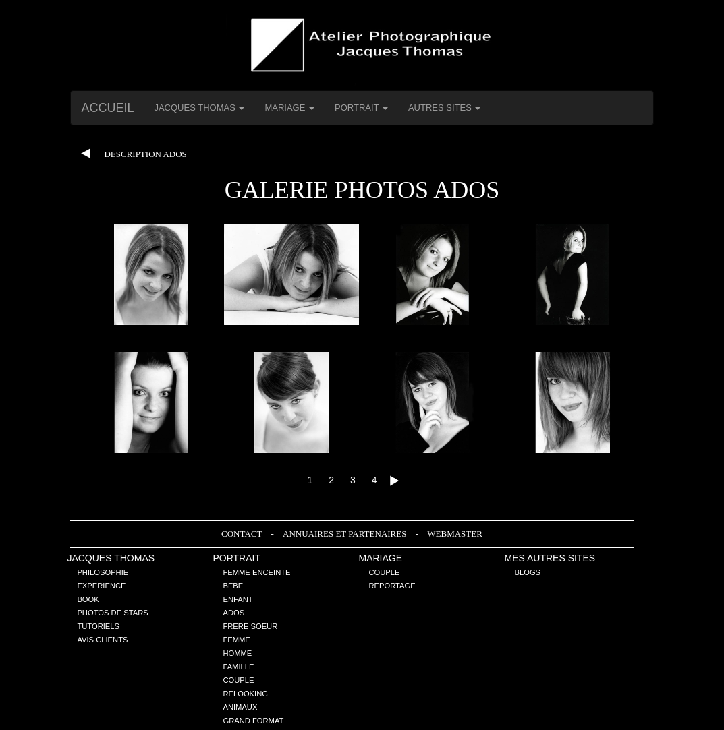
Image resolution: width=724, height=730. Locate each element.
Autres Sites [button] (444, 107)
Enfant (237, 599)
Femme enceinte (256, 572)
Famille (238, 667)
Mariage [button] (289, 107)
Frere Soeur (250, 626)
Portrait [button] (361, 107)
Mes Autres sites (550, 558)
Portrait (236, 558)
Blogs (528, 572)
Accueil (107, 108)
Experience (101, 586)
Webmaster (454, 533)
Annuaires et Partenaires (346, 533)
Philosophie (102, 572)
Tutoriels (98, 626)
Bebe (233, 586)
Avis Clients (102, 640)
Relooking (245, 694)
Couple (238, 680)
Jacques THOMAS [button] (199, 107)
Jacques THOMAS (111, 558)
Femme (236, 640)
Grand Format (253, 721)
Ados (233, 613)
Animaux (240, 707)
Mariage (380, 558)
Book (88, 599)
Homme (237, 653)
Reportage (391, 586)
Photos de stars (112, 613)
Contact (242, 533)
